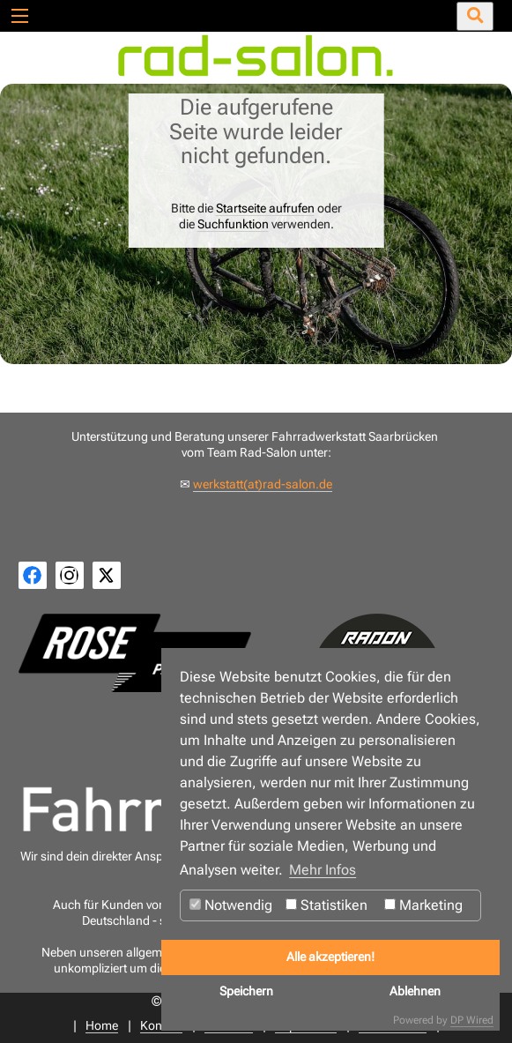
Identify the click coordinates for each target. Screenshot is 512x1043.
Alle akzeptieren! (330, 957)
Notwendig (230, 905)
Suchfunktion (233, 224)
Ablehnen (415, 991)
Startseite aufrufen (265, 208)
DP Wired (471, 1020)
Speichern (246, 991)
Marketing (423, 905)
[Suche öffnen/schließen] (474, 16)
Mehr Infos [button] (322, 869)
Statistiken (326, 905)
